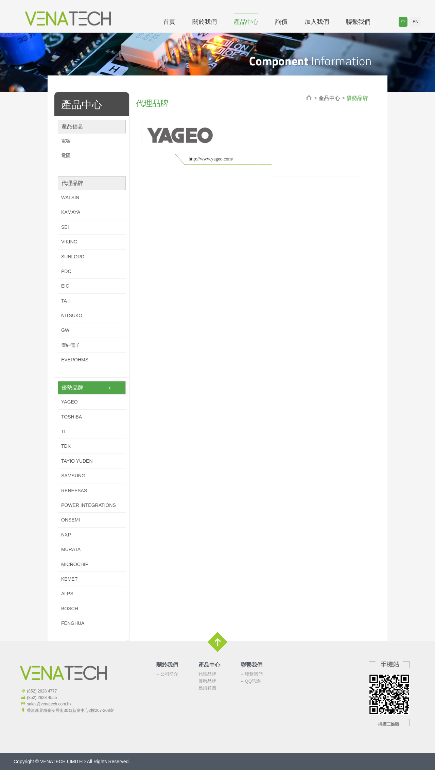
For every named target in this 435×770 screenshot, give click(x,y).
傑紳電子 (70, 345)
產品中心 (246, 21)
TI (63, 431)
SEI (65, 227)
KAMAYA (70, 212)
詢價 (281, 21)
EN (415, 21)
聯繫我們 (358, 21)
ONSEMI (70, 520)
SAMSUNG (73, 475)
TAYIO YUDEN (77, 461)
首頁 (169, 21)
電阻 (66, 155)
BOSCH (69, 608)
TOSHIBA (71, 417)
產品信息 (72, 126)
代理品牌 (72, 183)
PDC (66, 271)
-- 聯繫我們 (251, 674)
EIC (65, 286)
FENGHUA (72, 623)
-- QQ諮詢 (251, 681)
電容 (66, 140)
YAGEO (69, 402)
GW (65, 330)
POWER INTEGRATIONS (88, 505)
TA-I (65, 301)
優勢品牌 (72, 388)
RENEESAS (74, 490)
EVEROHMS (74, 359)
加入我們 (316, 21)
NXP (66, 534)
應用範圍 (207, 687)
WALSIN (70, 197)
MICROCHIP (74, 564)
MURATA (71, 549)
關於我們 (204, 21)
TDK (66, 446)
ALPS (67, 593)
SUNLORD (72, 256)
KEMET (69, 579)
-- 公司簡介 (167, 674)
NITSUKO (71, 315)
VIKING (69, 241)
